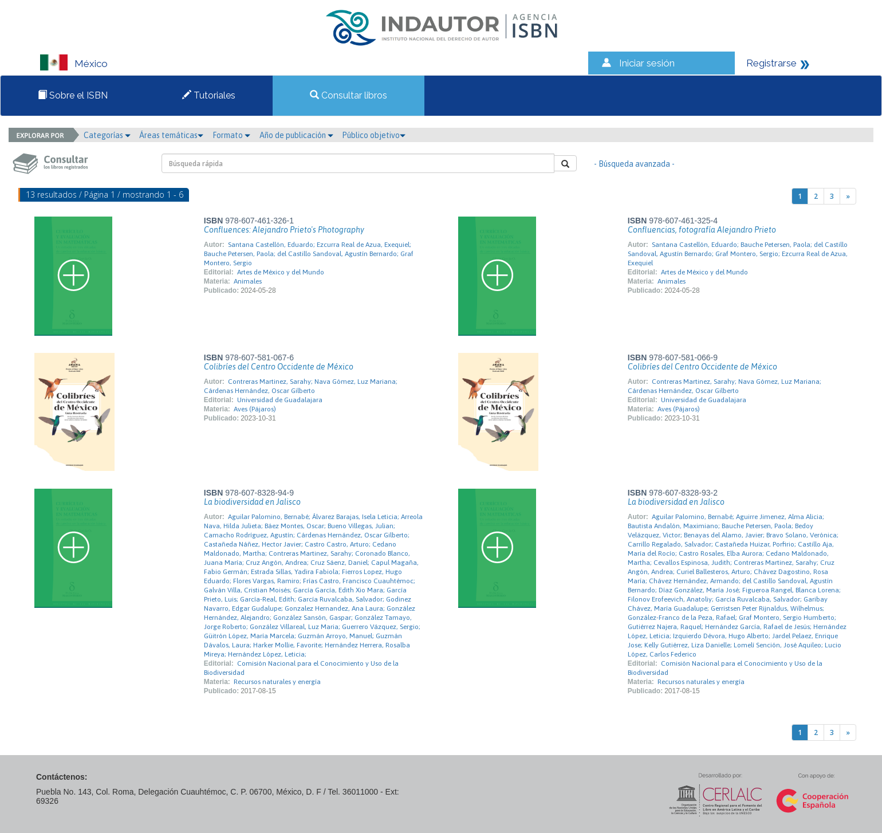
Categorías (107, 135)
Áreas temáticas (171, 135)
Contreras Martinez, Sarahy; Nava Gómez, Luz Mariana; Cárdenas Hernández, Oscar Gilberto (300, 386)
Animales (248, 281)
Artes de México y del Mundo (280, 272)
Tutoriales (208, 95)
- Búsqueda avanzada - (634, 163)
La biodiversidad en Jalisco (252, 501)
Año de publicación (296, 135)
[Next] (848, 196)
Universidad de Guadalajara (279, 400)
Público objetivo (373, 135)
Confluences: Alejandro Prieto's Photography (284, 229)
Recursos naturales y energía (277, 682)
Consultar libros (348, 95)
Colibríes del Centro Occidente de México (278, 366)
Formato (231, 135)
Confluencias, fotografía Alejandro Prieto (702, 229)
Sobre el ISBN (73, 95)
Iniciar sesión (647, 63)
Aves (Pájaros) (255, 409)
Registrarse (771, 63)
